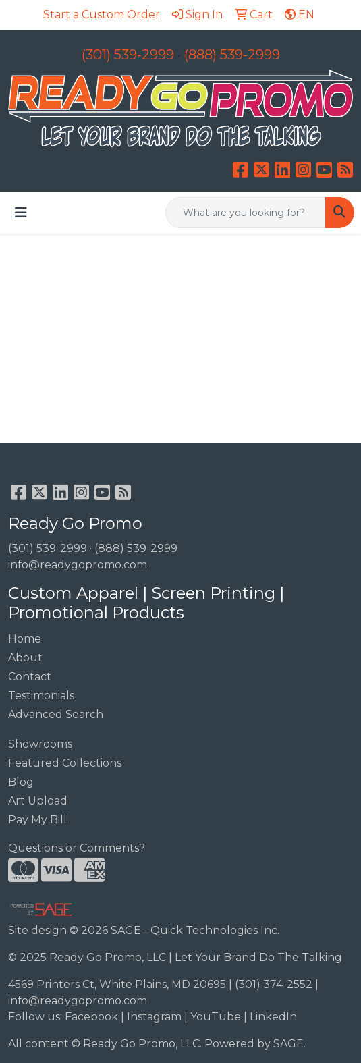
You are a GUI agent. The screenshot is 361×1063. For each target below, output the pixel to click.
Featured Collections (64, 763)
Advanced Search (55, 714)
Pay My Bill (37, 819)
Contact (29, 676)
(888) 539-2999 (232, 55)
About (25, 657)
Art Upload (37, 800)
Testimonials (41, 695)
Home (24, 638)
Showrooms (40, 744)
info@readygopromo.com (77, 564)
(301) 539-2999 (128, 55)
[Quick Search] (245, 212)
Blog (21, 781)
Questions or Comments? (76, 848)
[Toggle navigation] (21, 212)
